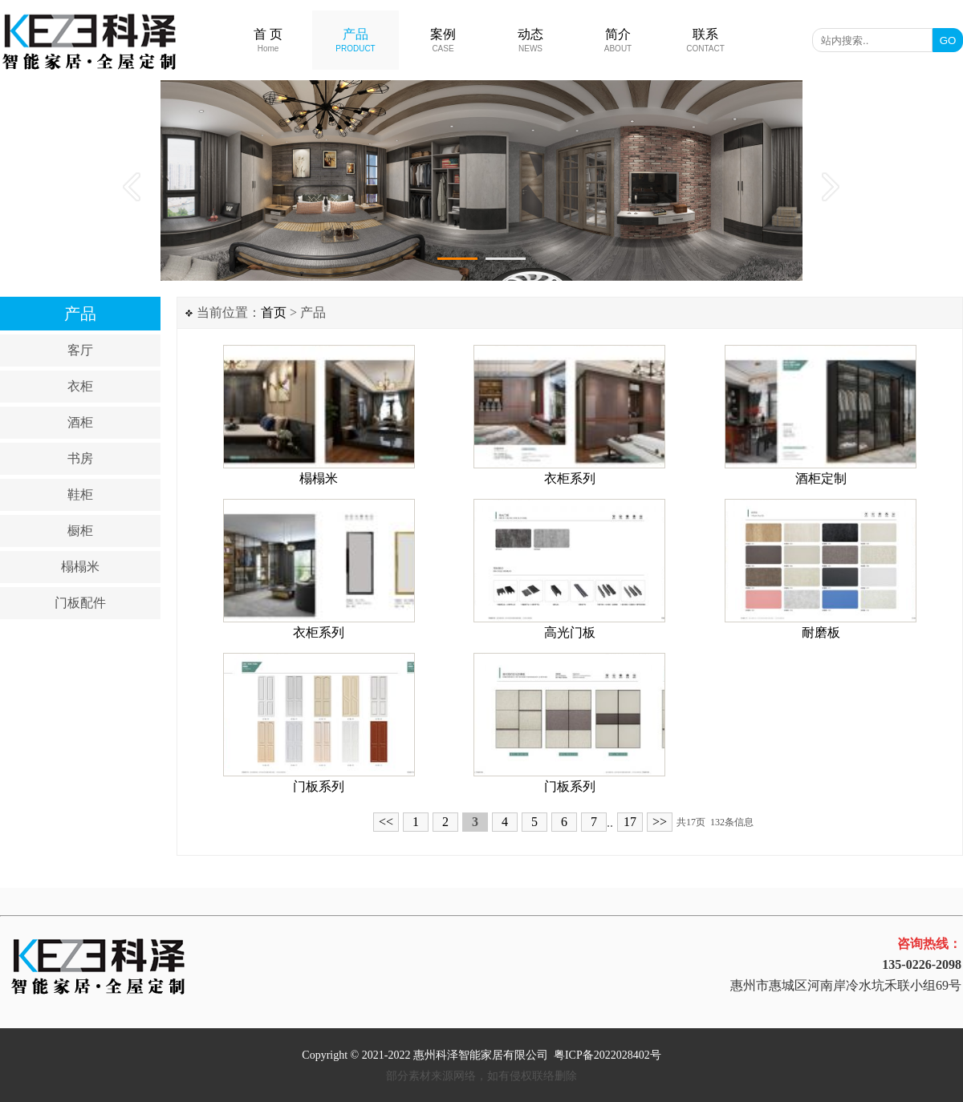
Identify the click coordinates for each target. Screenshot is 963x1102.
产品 (355, 40)
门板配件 (80, 603)
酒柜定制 (821, 478)
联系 (705, 40)
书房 (80, 458)
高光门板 (569, 632)
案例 (443, 40)
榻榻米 (80, 566)
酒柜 (80, 422)
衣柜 (80, 386)
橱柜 (80, 530)
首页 (273, 312)
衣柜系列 (569, 478)
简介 (618, 40)
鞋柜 (80, 494)
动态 (530, 40)
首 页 (268, 40)
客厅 (80, 350)
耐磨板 (821, 632)
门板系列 (318, 786)
